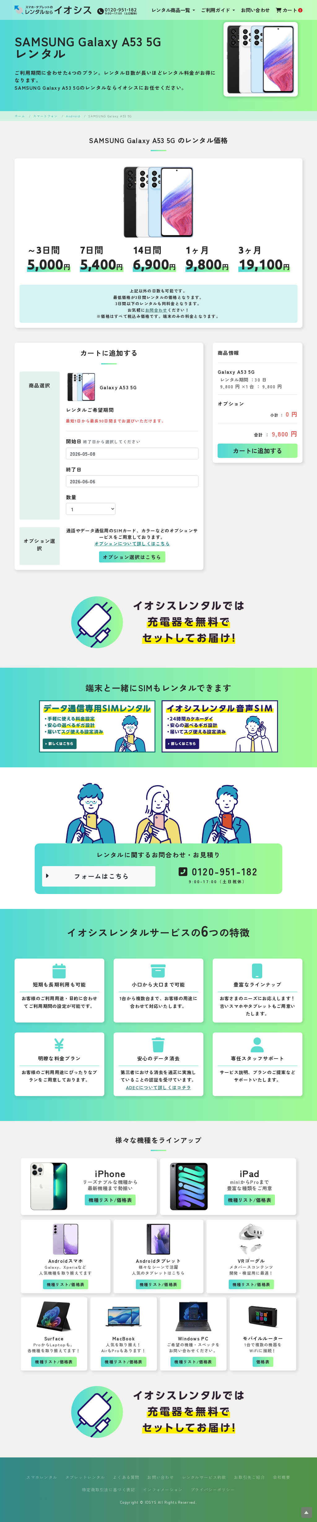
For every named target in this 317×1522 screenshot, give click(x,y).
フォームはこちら (87, 876)
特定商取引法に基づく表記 (108, 1490)
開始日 (103, 441)
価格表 (263, 1362)
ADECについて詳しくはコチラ (158, 1087)
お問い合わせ (255, 10)
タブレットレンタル (85, 1477)
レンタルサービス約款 (204, 1477)
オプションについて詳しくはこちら (132, 543)
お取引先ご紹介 (249, 1477)
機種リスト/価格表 (110, 1199)
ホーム (20, 116)
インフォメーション (163, 1490)
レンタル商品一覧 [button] (171, 10)
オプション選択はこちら (132, 557)
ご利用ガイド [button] (216, 10)
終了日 (74, 469)
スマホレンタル (41, 1477)
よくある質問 (126, 1477)
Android (73, 116)
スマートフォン (45, 116)
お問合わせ (156, 310)
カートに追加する (257, 450)
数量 (71, 497)
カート (289, 10)
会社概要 (282, 1477)
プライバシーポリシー (213, 1490)
